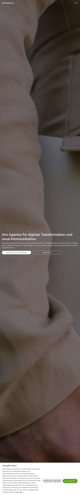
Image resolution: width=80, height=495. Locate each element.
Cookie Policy (7, 492)
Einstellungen (48, 478)
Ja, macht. (69, 478)
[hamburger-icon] (76, 3)
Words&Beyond (8, 3)
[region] (40, 476)
